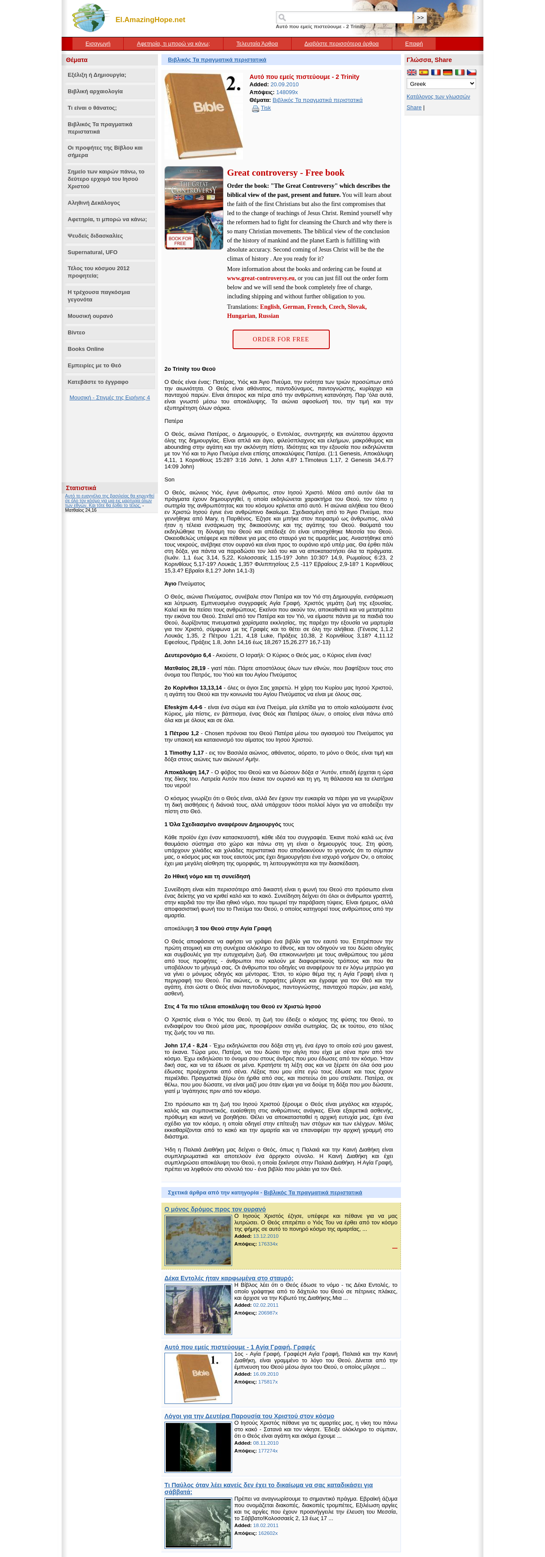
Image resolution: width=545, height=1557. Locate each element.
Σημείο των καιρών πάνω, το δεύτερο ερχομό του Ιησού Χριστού (106, 179)
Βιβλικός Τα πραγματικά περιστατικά (100, 128)
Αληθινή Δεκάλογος (94, 203)
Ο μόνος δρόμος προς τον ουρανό (215, 1209)
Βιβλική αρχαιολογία (95, 91)
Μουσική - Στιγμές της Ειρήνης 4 (109, 397)
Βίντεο (76, 332)
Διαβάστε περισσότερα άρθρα (342, 43)
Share (414, 107)
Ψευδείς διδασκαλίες (95, 235)
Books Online (86, 349)
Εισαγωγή (97, 43)
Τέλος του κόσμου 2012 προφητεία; (98, 272)
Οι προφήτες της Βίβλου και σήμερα (105, 151)
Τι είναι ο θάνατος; (92, 108)
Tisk (266, 108)
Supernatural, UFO (93, 252)
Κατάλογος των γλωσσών (438, 96)
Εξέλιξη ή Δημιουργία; (97, 75)
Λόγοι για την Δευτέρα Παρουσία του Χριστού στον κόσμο (249, 1416)
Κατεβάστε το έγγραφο (98, 382)
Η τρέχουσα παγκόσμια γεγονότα (99, 296)
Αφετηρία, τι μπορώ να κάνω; (173, 43)
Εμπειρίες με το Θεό (94, 365)
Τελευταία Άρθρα (257, 43)
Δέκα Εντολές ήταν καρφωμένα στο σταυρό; (228, 1278)
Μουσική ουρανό (90, 316)
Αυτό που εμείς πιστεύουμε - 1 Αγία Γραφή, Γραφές (239, 1347)
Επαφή (414, 43)
